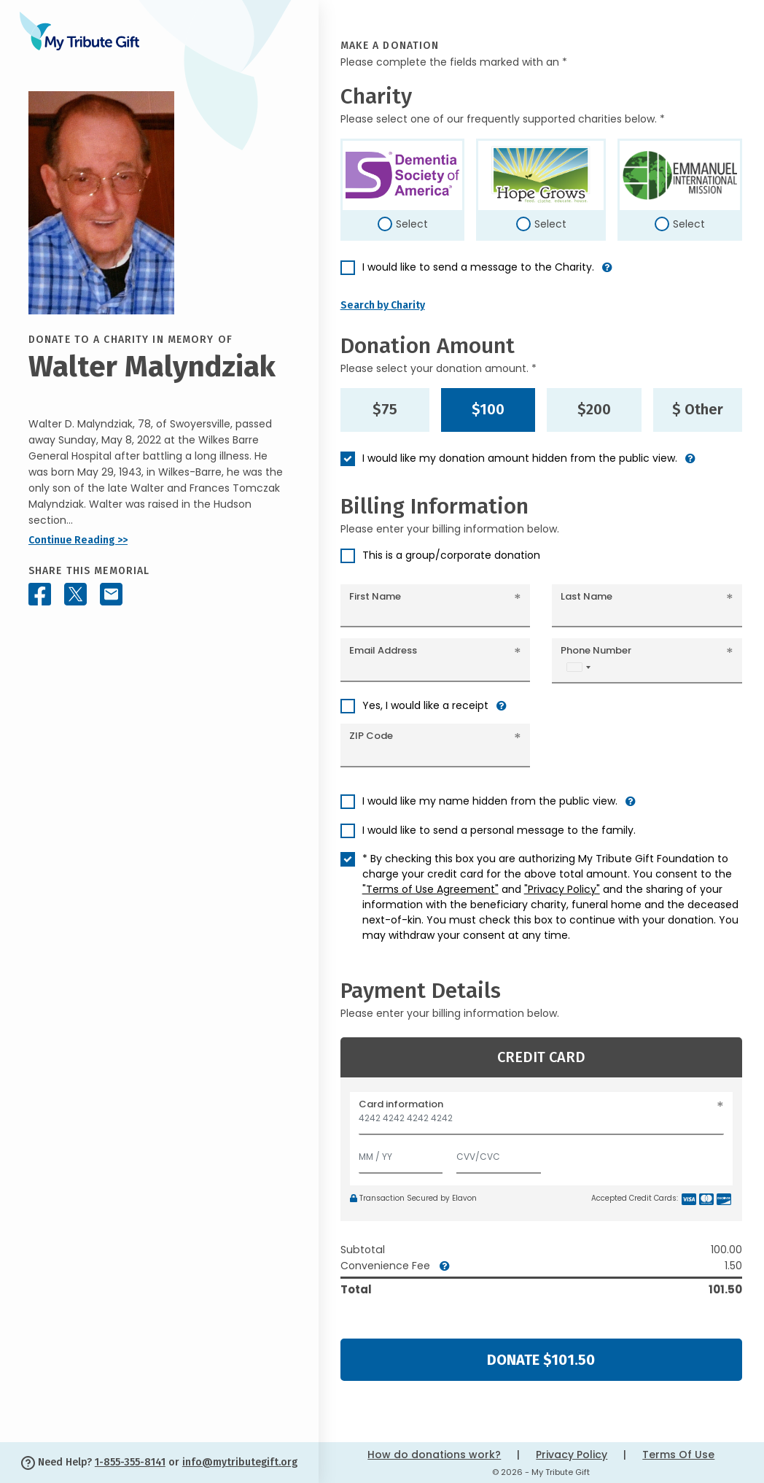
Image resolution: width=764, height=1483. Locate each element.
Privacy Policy (571, 1454)
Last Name (586, 596)
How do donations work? (434, 1454)
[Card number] (541, 1122)
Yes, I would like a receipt (425, 705)
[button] (607, 273)
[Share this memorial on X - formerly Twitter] (75, 594)
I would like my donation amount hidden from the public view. (519, 458)
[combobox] (578, 667)
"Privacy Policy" (562, 889)
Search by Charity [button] (382, 305)
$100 (488, 409)
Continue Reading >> (78, 540)
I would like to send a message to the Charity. (478, 267)
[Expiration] (401, 1154)
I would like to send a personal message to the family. (499, 830)
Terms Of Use (678, 1454)
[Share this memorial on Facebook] (39, 594)
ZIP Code (371, 736)
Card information (401, 1104)
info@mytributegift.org (239, 1462)
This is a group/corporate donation (451, 555)
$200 (594, 409)
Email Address (383, 650)
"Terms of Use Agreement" (430, 889)
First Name (375, 596)
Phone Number (596, 650)
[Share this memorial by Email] (111, 594)
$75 (385, 409)
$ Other (697, 409)
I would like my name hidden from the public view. (489, 801)
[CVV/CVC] (498, 1154)
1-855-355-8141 (130, 1462)
